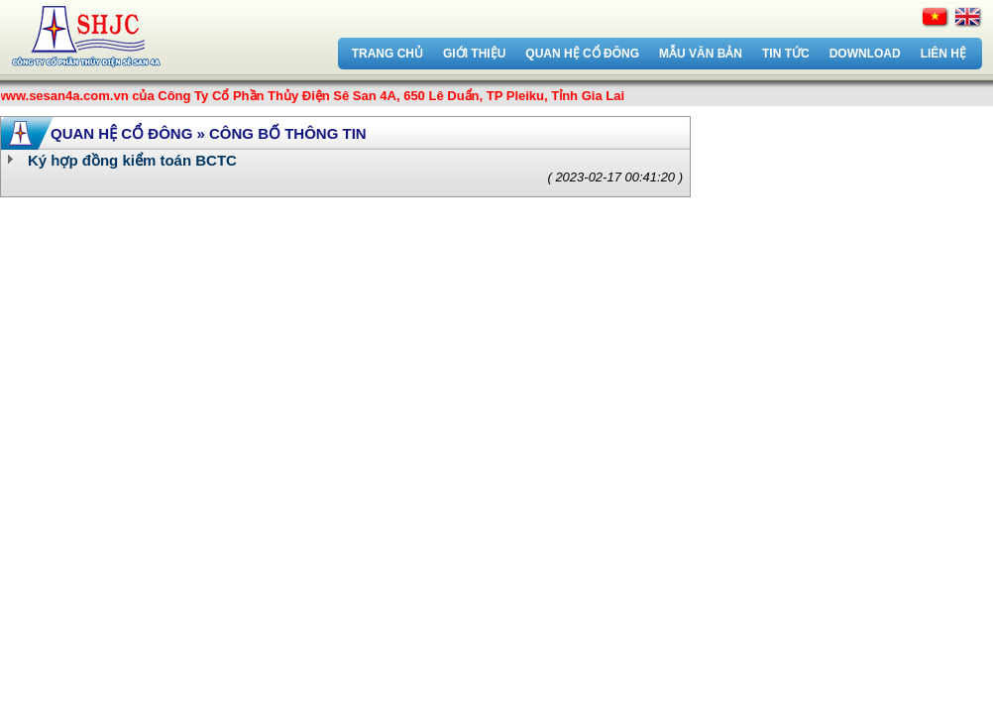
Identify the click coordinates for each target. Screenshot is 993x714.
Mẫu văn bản (700, 53)
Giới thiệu (474, 53)
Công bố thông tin (288, 133)
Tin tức (786, 53)
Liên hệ (943, 53)
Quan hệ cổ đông (582, 53)
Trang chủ (387, 53)
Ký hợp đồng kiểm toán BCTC (132, 160)
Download (865, 53)
